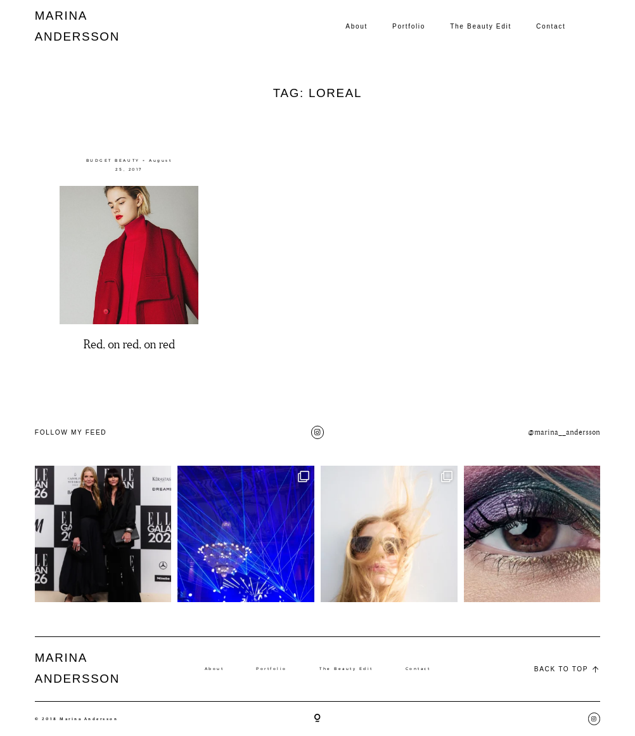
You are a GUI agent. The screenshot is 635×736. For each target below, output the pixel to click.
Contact (550, 26)
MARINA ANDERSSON (64, 26)
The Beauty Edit (480, 26)
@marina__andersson (564, 432)
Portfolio (408, 26)
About (356, 26)
